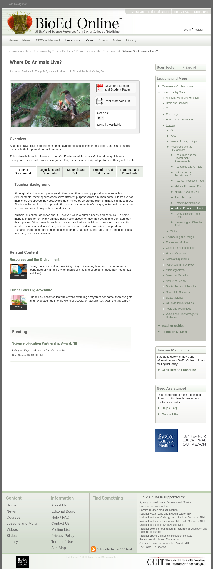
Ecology (67, 51)
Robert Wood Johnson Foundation (159, 539)
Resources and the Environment (98, 51)
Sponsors (201, 11)
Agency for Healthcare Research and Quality (165, 502)
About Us (137, 11)
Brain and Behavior (177, 103)
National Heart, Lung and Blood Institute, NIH (165, 513)
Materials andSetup (76, 171)
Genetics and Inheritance (180, 247)
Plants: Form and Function (181, 286)
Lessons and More (79, 40)
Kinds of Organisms (177, 259)
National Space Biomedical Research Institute (165, 535)
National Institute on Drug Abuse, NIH (161, 524)
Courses (13, 517)
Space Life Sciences (178, 292)
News (26, 40)
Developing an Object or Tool (189, 224)
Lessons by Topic (47, 51)
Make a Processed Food (189, 186)
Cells (169, 108)
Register (198, 29)
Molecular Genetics (177, 275)
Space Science (174, 297)
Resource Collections (177, 86)
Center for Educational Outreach (193, 440)
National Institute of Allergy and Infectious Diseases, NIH (172, 517)
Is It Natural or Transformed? (183, 174)
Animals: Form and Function (182, 97)
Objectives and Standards (50, 171)
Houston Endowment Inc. (153, 506)
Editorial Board (158, 11)
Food (173, 135)
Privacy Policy (62, 536)
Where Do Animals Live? (140, 51)
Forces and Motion (177, 242)
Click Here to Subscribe (179, 370)
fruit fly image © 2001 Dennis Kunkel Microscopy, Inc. (92, 557)
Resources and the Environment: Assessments (186, 158)
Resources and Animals (188, 166)
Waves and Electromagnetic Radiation (182, 316)
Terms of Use (62, 542)
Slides (116, 40)
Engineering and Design (180, 237)
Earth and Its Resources (180, 119)
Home (13, 40)
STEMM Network (48, 40)
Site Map (58, 548)
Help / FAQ (182, 11)
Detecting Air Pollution (187, 203)
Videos (103, 40)
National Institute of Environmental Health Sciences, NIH (172, 521)
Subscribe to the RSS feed (114, 549)
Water (173, 231)
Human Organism (176, 253)
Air (172, 130)
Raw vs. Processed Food (189, 180)
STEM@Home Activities (180, 303)
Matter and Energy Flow (180, 264)
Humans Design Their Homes (187, 215)
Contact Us (170, 414)
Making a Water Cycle (187, 191)
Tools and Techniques (178, 308)
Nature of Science (176, 281)
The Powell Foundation (152, 547)
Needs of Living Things (183, 141)
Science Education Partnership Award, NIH (45, 343)
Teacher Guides (173, 325)
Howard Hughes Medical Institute (158, 509)
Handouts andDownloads (129, 171)
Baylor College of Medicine (166, 440)
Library (131, 40)
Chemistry (172, 114)
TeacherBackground (23, 171)
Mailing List (60, 529)
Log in (187, 29)
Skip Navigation (17, 4)
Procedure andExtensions (103, 171)
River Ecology (183, 197)
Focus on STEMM (174, 331)
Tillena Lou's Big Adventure (31, 290)
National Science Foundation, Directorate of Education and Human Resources (173, 530)
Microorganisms (175, 270)
